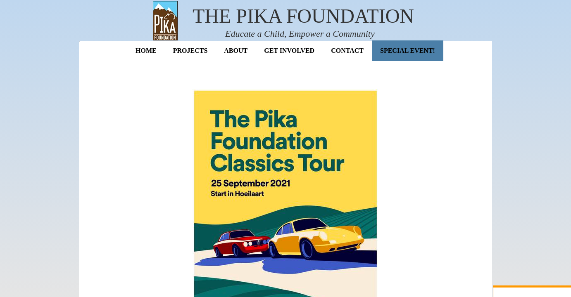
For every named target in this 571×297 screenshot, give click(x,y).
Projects (190, 50)
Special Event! (407, 50)
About (235, 50)
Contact (347, 50)
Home (146, 50)
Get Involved (289, 50)
